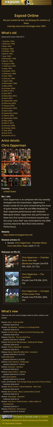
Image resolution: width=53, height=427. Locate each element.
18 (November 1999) (9, 83)
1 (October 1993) (7, 41)
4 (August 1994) (7, 49)
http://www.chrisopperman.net (18, 234)
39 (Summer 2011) (8, 135)
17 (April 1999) (6, 81)
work (19, 416)
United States (9, 191)
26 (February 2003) (8, 103)
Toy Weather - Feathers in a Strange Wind (23, 327)
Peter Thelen (22, 245)
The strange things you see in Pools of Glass (34, 382)
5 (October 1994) (7, 51)
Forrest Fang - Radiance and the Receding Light (26, 332)
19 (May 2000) (6, 86)
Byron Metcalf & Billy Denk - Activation (23, 352)
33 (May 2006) (6, 120)
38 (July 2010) (6, 133)
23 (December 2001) (9, 96)
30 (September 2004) (9, 113)
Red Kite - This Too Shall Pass (19, 337)
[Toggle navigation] (7, 8)
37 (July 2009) (6, 130)
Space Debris (11, 377)
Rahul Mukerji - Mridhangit (18, 362)
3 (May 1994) (6, 46)
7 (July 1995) (6, 56)
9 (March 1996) (7, 61)
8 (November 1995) (8, 58)
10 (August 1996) (7, 63)
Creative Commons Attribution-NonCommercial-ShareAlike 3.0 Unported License (25, 420)
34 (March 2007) (7, 123)
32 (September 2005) (9, 118)
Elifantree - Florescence (17, 409)
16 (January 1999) (8, 78)
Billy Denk (10, 357)
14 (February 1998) (8, 73)
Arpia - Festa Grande (15, 322)
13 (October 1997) (8, 71)
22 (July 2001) (6, 93)
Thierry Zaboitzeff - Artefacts (19, 347)
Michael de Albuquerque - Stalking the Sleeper (25, 342)
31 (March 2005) (7, 115)
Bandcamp (27, 263)
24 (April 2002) (6, 98)
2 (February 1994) (8, 44)
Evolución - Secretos (15, 367)
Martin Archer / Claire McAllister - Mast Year (24, 386)
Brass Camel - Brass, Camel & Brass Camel (24, 391)
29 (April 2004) (6, 111)
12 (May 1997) (6, 68)
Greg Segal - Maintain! (16, 396)
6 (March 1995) (7, 53)
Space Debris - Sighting (17, 372)
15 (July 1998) (6, 76)
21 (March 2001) (7, 91)
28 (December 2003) (9, 108)
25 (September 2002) (9, 101)
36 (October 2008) (8, 128)
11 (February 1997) (8, 66)
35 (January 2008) (8, 125)
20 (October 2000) (8, 88)
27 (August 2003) (7, 105)
